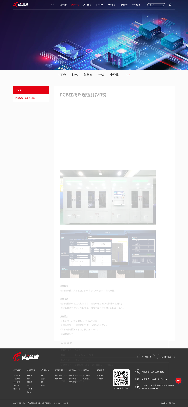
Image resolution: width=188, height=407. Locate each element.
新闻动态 (111, 4)
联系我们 (136, 4)
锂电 (75, 75)
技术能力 (87, 4)
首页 (53, 4)
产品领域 (75, 4)
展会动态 (72, 382)
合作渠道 (165, 357)
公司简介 (16, 375)
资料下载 (146, 357)
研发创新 (99, 4)
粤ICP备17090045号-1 (61, 403)
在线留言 (100, 379)
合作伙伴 (16, 389)
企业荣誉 (16, 382)
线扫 (43, 385)
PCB (127, 75)
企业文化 (16, 385)
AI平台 (62, 75)
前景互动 (171, 403)
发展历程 (16, 379)
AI (42, 375)
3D (42, 382)
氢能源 (88, 75)
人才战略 (86, 375)
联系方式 (100, 375)
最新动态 (72, 375)
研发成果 (58, 379)
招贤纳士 (124, 4)
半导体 (114, 75)
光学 (43, 379)
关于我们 (63, 4)
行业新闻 (72, 379)
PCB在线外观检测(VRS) (25, 98)
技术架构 (58, 375)
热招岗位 (86, 379)
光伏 (101, 75)
